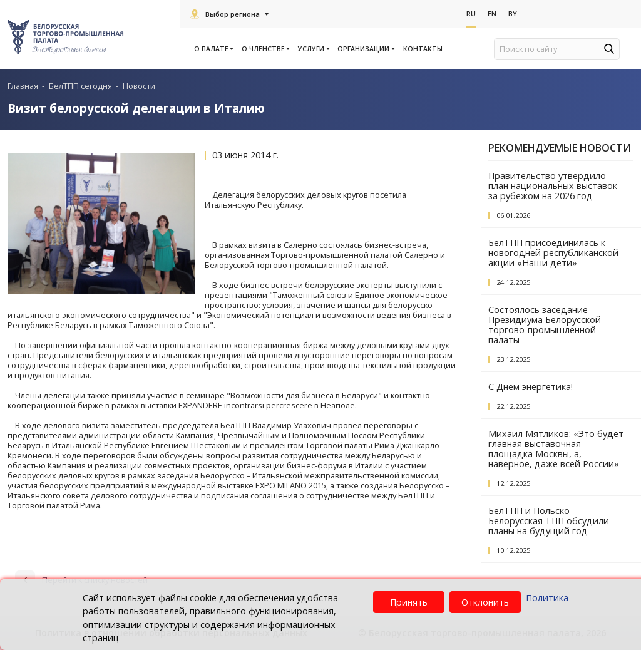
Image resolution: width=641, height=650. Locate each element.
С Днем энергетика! (530, 387)
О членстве (265, 48)
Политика (547, 598)
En (492, 13)
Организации (365, 48)
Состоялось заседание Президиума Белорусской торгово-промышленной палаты (544, 325)
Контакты (423, 48)
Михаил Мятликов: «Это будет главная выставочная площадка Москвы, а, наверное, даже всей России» (555, 449)
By (512, 13)
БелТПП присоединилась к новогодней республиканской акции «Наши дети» (553, 253)
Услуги (313, 48)
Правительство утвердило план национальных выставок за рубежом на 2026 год (552, 186)
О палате (213, 48)
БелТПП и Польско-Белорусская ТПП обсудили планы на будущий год (548, 521)
